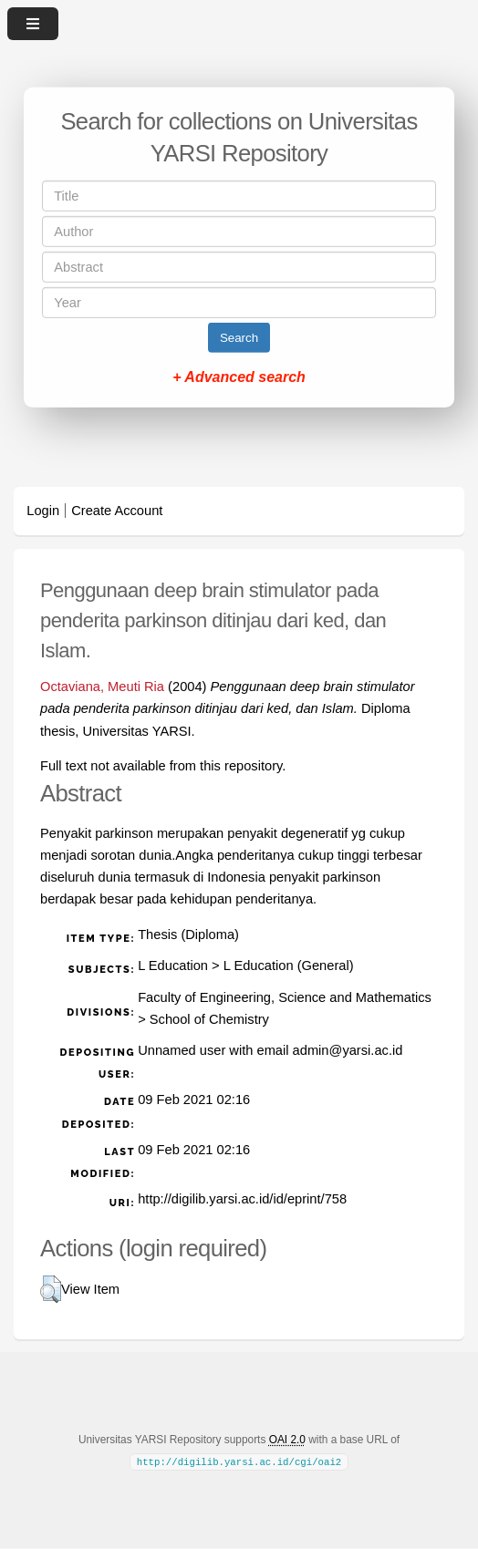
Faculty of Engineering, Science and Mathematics (284, 997)
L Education (173, 965)
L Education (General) (288, 965)
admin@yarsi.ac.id (348, 1050)
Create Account (116, 510)
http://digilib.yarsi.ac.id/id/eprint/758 (242, 1199)
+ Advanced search (239, 377)
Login (42, 510)
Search (239, 338)
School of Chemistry (209, 1019)
